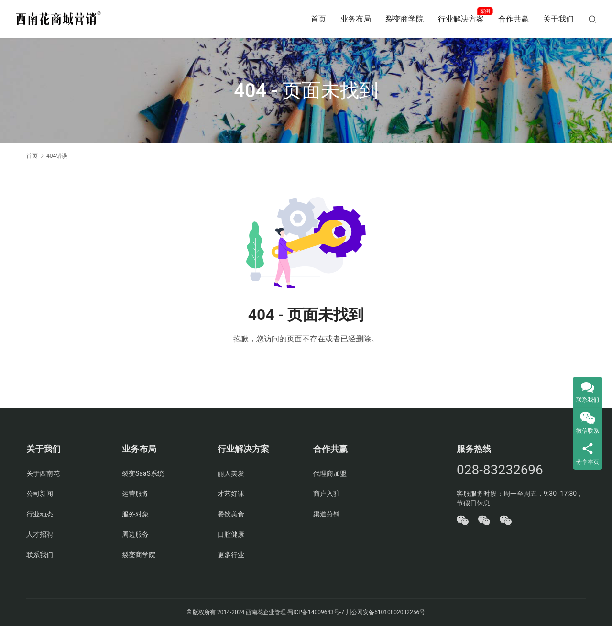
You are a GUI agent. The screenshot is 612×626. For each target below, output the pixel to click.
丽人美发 (231, 473)
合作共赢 (513, 18)
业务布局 (355, 18)
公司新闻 (39, 493)
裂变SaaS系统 (143, 473)
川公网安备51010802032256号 (385, 612)
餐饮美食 (231, 514)
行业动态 (39, 514)
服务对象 (135, 514)
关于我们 (558, 18)
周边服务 (135, 534)
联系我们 (39, 555)
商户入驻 (326, 493)
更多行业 (231, 555)
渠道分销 (326, 514)
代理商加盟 (330, 473)
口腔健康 (231, 534)
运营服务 (135, 493)
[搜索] (592, 19)
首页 (318, 18)
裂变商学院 (404, 18)
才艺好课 (231, 493)
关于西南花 (43, 473)
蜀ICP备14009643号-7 (316, 612)
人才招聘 (39, 534)
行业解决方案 (461, 18)
